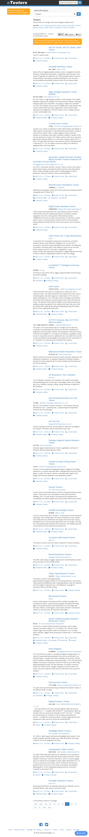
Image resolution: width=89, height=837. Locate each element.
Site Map (76, 830)
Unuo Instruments (46, 445)
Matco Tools (59, 513)
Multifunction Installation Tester (64, 185)
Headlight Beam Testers (60, 731)
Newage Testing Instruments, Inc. (60, 557)
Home (10, 830)
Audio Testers (61, 25)
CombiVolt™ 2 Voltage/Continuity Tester (64, 266)
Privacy (55, 830)
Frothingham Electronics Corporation (69, 652)
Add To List (39, 58)
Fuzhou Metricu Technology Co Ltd (58, 52)
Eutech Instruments (65, 354)
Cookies (68, 830)
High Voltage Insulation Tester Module (63, 93)
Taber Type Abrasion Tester (62, 573)
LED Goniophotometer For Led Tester (63, 399)
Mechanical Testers (58, 596)
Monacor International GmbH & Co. (70, 685)
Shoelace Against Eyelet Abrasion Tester (64, 441)
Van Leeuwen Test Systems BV (59, 734)
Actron (51, 599)
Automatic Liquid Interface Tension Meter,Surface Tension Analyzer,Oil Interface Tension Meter (57, 159)
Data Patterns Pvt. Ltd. (51, 97)
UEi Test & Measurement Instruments (51, 624)
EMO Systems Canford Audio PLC (68, 752)
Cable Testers (49, 27)
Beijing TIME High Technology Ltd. (69, 209)
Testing (46, 25)
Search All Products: (41, 11)
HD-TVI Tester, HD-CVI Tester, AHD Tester (65, 48)
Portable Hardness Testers (61, 780)
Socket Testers (55, 487)
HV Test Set (54, 421)
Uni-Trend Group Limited (57, 490)
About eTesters (19, 830)
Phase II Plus (61, 69)
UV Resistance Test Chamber (62, 375)
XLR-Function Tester (58, 682)
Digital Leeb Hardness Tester (62, 206)
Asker (50, 238)
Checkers (72, 27)
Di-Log (42, 270)
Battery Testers (38, 27)
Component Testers (61, 27)
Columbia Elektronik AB (63, 325)
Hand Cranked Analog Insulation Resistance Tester (63, 619)
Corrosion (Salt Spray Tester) (62, 537)
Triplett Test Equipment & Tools (70, 289)
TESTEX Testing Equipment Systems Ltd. (67, 126)
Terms (62, 830)
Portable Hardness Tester (60, 66)
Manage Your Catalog (34, 830)
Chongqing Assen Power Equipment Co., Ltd (48, 164)
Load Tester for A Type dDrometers (65, 235)
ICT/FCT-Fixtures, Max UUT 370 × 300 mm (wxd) (64, 321)
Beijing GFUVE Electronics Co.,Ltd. (60, 424)
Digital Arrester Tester (59, 701)
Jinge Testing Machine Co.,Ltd (66, 576)
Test (41, 25)
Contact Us (47, 830)
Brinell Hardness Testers (60, 554)
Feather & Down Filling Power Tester (62, 462)
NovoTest (52, 783)
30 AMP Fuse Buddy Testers (61, 510)
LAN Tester (54, 286)
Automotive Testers (73, 25)
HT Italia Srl (60, 187)
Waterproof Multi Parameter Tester (65, 351)
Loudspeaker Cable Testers (61, 749)
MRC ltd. (51, 378)
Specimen (52, 25)
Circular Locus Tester (58, 123)
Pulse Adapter (55, 649)
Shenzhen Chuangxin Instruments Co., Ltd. (53, 403)
